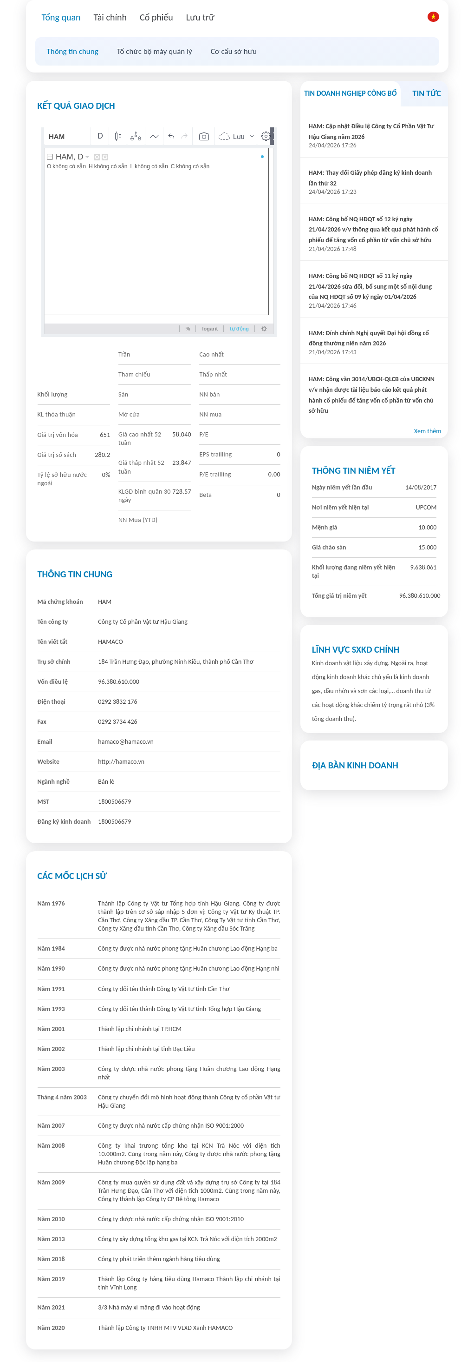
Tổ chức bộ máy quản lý (154, 51)
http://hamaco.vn (121, 762)
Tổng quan (61, 17)
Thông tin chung (72, 51)
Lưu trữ (200, 17)
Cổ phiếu (156, 17)
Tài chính (110, 17)
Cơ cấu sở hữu (234, 51)
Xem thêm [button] (428, 431)
